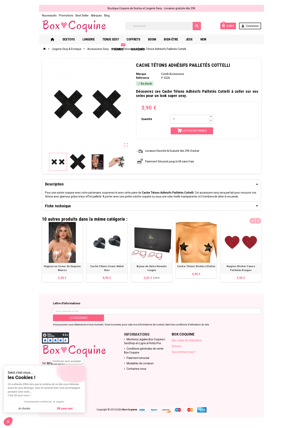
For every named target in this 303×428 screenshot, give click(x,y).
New (206, 39)
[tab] (151, 184)
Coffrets (136, 39)
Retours (177, 347)
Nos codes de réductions (187, 341)
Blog (104, 15)
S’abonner (76, 318)
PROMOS (224, 37)
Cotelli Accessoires (172, 73)
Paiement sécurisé (137, 358)
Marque (141, 73)
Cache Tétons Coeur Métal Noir (106, 267)
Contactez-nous (136, 369)
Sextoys (72, 39)
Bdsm (155, 39)
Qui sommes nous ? (184, 352)
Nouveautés (46, 15)
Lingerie (92, 39)
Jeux (192, 39)
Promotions (63, 15)
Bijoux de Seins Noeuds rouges (151, 267)
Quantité (146, 119)
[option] (60, 252)
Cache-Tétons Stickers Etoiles (197, 267)
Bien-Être (174, 39)
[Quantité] (190, 119)
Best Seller (79, 15)
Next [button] (261, 218)
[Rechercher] (163, 26)
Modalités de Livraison (139, 364)
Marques (94, 15)
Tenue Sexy (114, 39)
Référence (142, 77)
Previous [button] (255, 218)
